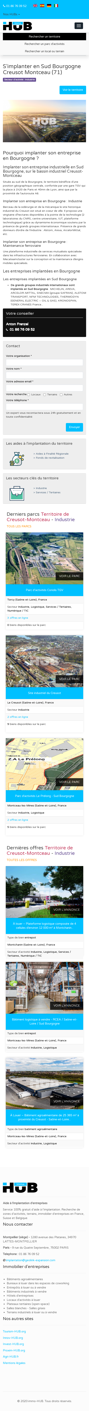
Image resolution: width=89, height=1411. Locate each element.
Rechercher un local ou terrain (44, 51)
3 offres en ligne (17, 617)
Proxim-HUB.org (14, 1350)
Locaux (34, 394)
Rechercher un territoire (44, 36)
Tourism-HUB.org (14, 1331)
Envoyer (74, 427)
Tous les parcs (19, 526)
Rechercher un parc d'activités (44, 44)
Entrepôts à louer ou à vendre (26, 1287)
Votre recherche (16, 394)
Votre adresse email (18, 381)
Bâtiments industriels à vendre (27, 1291)
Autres (66, 394)
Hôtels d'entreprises (20, 1295)
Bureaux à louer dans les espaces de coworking (38, 1283)
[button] (11, 14)
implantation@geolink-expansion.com (30, 1260)
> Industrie (40, 488)
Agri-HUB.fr (11, 1356)
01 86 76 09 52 (16, 6)
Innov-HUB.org (13, 1338)
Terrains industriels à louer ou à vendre (32, 1312)
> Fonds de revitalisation (49, 457)
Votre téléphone (16, 400)
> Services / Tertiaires (47, 492)
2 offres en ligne (17, 717)
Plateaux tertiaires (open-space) (28, 1304)
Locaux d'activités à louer (23, 1300)
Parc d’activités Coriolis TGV (44, 590)
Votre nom (13, 368)
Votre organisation (18, 356)
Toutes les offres (22, 860)
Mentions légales (14, 1363)
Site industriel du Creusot (44, 693)
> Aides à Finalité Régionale (51, 453)
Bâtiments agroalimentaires (25, 1279)
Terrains (50, 394)
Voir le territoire (73, 90)
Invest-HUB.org (13, 1344)
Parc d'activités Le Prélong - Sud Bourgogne (44, 796)
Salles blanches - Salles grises (26, 1308)
